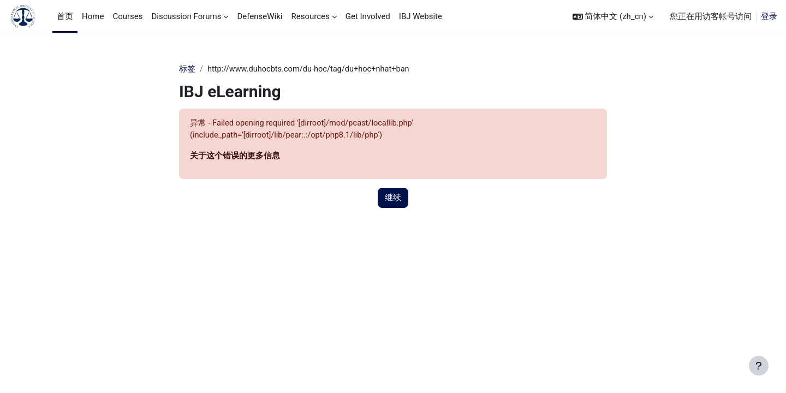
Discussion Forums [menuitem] (186, 16)
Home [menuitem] (93, 16)
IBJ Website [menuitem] (420, 16)
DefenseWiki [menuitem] (259, 16)
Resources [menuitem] (310, 16)
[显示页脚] (759, 366)
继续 (393, 199)
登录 (769, 16)
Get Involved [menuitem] (368, 16)
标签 (187, 69)
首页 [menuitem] (65, 16)
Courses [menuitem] (127, 16)
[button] (612, 16)
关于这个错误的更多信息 (235, 157)
